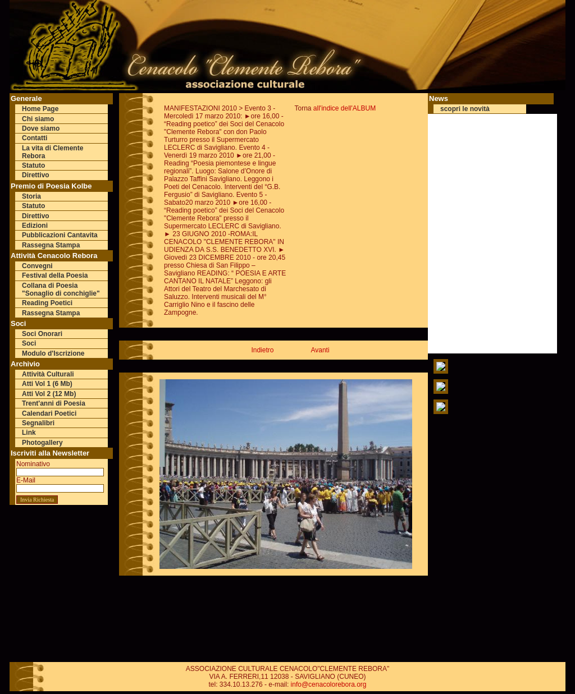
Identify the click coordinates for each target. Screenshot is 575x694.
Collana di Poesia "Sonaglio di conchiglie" (61, 289)
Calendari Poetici (49, 413)
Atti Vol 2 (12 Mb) (49, 394)
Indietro (262, 350)
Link (29, 432)
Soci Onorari (42, 334)
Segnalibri (38, 423)
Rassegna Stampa (51, 245)
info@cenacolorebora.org (329, 684)
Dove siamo (41, 128)
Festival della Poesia (55, 275)
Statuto (33, 165)
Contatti (34, 138)
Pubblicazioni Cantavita (60, 235)
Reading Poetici (47, 303)
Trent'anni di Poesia (53, 403)
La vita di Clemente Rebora (52, 152)
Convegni (37, 266)
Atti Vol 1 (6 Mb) (47, 384)
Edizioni (35, 225)
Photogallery (42, 443)
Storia (31, 196)
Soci (29, 343)
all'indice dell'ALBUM (344, 108)
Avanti (320, 350)
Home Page (40, 109)
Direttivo (35, 175)
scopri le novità (465, 109)
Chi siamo (38, 119)
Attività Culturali (48, 374)
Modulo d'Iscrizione (53, 353)
